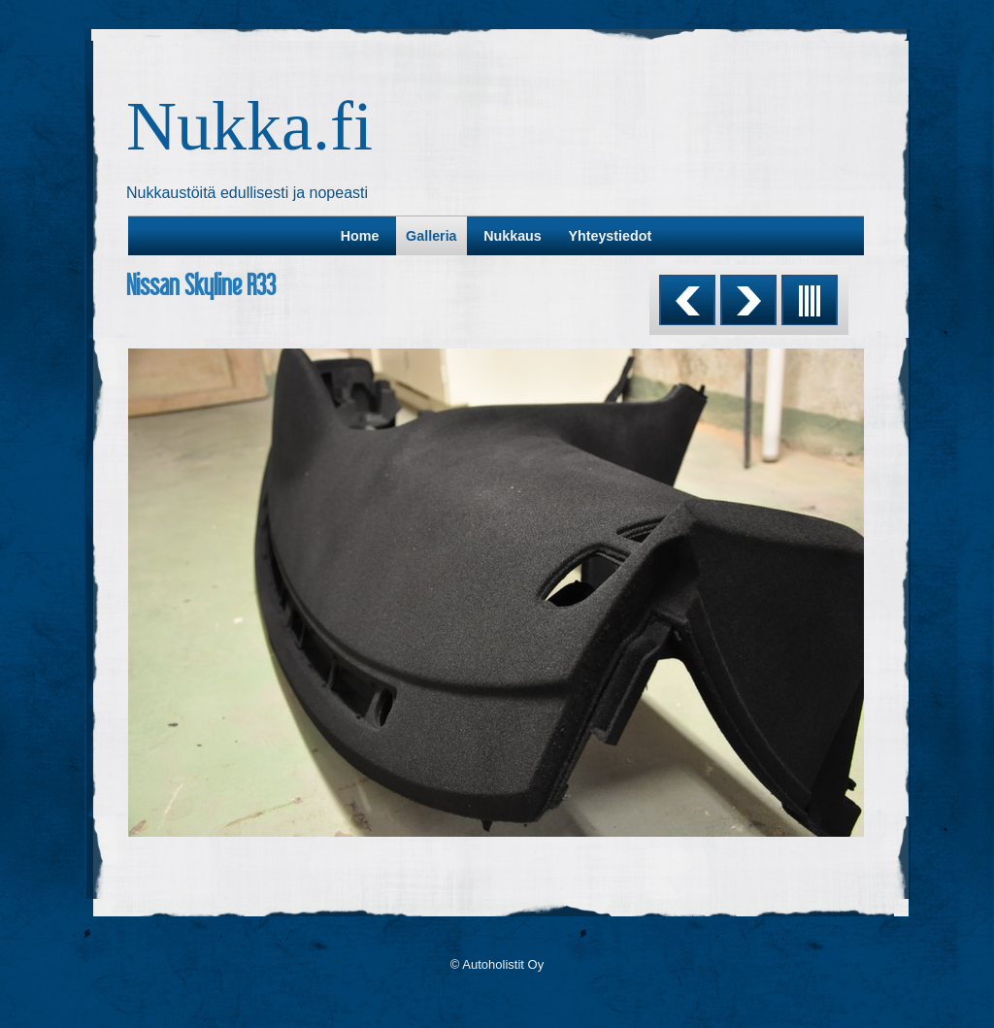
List (809, 300)
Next (748, 300)
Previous (687, 300)
